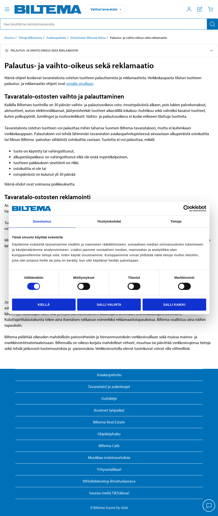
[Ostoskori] (210, 9)
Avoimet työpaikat (109, 410)
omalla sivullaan (79, 83)
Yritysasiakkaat (109, 469)
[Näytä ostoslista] (199, 9)
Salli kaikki (174, 304)
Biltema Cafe (109, 445)
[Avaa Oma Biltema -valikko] (189, 9)
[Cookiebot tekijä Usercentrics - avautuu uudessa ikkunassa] (186, 208)
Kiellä (44, 304)
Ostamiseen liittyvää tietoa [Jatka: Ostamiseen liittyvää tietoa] (88, 38)
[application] (209, 506)
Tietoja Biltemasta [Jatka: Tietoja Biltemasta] (30, 38)
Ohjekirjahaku (109, 433)
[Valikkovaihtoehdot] (7, 9)
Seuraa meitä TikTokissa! (109, 492)
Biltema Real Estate (109, 422)
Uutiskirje (109, 398)
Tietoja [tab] (175, 221)
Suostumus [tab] (42, 221)
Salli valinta (109, 304)
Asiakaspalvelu (109, 374)
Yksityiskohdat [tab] (109, 221)
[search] (109, 24)
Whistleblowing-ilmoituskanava (109, 481)
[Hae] (212, 24)
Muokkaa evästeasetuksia (109, 457)
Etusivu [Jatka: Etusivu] (9, 38)
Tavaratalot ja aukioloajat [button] (109, 386)
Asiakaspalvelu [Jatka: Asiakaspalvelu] (56, 38)
